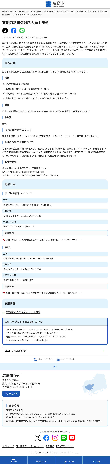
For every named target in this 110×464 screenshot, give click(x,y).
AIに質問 (96, 461)
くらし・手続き (35, 12)
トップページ (20, 12)
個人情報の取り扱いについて (30, 446)
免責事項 (50, 446)
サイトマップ (8, 446)
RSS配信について (65, 446)
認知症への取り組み (88, 12)
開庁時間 (14, 405)
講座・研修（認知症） (16, 351)
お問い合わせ (69, 461)
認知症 (73, 12)
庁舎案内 (13, 394)
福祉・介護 (48, 12)
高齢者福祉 (62, 12)
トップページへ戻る (68, 359)
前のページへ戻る (45, 359)
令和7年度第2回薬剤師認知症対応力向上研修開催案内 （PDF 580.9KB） (43, 293)
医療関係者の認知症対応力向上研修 (23, 312)
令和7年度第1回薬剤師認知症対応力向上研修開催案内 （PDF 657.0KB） (43, 240)
